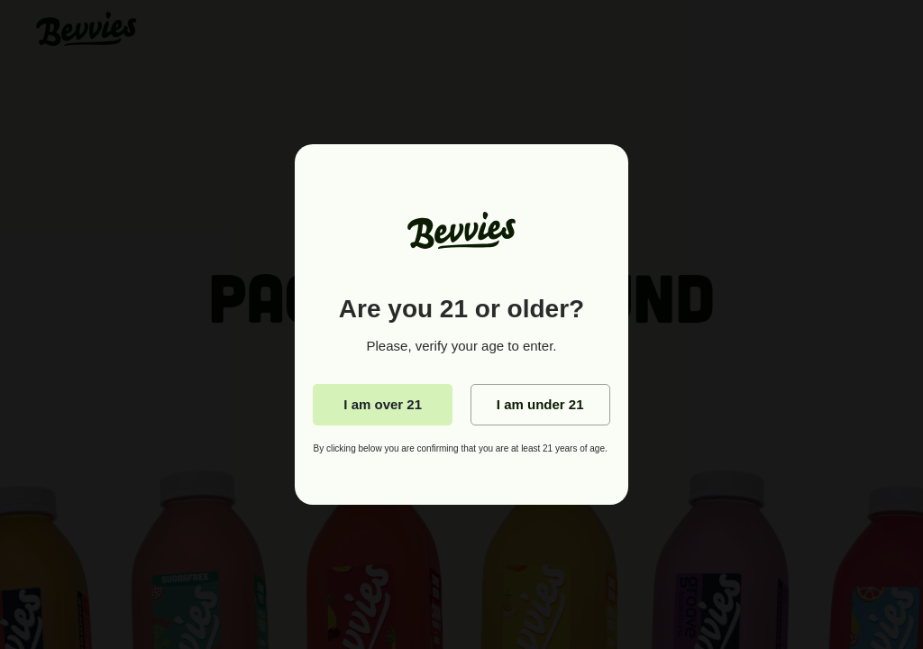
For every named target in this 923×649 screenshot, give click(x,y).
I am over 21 (382, 404)
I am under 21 (540, 404)
